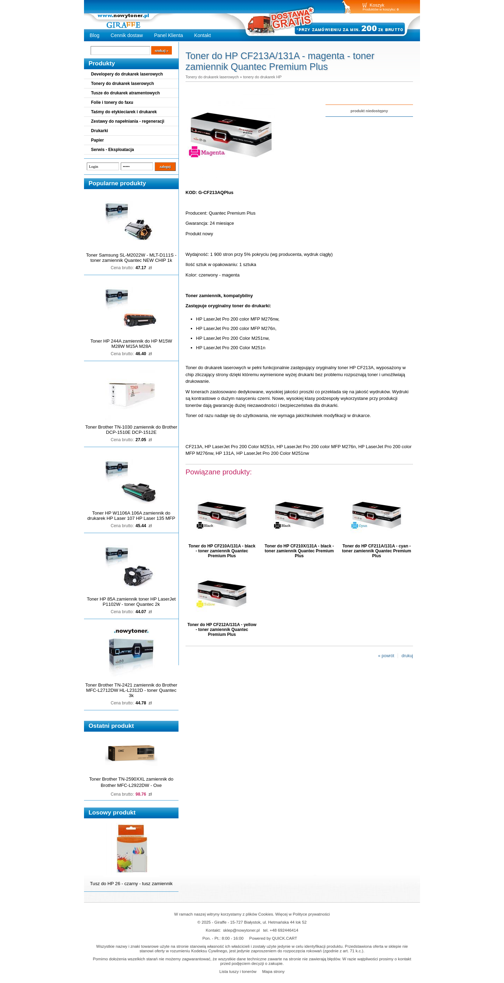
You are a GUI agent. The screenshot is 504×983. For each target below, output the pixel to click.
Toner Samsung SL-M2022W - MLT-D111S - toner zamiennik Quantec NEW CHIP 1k (131, 257)
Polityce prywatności (311, 914)
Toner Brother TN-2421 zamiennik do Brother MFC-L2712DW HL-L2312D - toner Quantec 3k (131, 690)
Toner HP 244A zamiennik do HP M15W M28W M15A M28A (131, 343)
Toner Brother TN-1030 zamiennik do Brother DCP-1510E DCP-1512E (131, 429)
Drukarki (99, 130)
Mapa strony (273, 971)
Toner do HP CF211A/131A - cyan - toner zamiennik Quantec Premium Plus (376, 551)
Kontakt (202, 35)
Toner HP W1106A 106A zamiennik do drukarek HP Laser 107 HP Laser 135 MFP (131, 515)
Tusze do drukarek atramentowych (125, 93)
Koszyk (377, 5)
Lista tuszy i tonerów (238, 971)
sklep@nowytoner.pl (241, 930)
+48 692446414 (284, 930)
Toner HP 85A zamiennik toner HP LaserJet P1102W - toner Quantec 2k (131, 601)
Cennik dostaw (127, 35)
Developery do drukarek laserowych (127, 74)
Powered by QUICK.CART (273, 938)
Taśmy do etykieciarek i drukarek (124, 111)
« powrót (386, 655)
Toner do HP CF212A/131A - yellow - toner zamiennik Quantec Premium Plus (221, 629)
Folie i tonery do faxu (112, 102)
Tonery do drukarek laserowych (122, 83)
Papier (97, 140)
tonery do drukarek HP (262, 77)
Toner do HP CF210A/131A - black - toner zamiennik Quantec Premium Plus (221, 551)
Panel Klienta (168, 35)
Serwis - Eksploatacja (112, 149)
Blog (94, 35)
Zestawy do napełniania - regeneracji (127, 121)
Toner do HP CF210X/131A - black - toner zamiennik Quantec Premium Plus (299, 551)
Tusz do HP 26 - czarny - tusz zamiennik (131, 883)
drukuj (407, 655)
